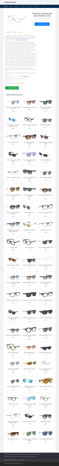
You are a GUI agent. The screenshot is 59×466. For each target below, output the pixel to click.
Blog (15, 463)
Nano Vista (22, 456)
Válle (35, 456)
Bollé (33, 456)
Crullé (30, 456)
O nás (21, 463)
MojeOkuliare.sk (10, 463)
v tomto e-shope (25, 76)
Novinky (10, 6)
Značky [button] (23, 6)
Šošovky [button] (30, 6)
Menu (5, 6)
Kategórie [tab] (20, 32)
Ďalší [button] (43, 6)
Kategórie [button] (17, 6)
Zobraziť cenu (43, 24)
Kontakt (18, 463)
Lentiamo (27, 456)
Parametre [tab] (14, 32)
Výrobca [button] (37, 6)
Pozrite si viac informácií (22, 39)
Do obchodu (13, 88)
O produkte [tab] (8, 32)
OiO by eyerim (17, 456)
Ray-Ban (47, 18)
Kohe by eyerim (11, 456)
